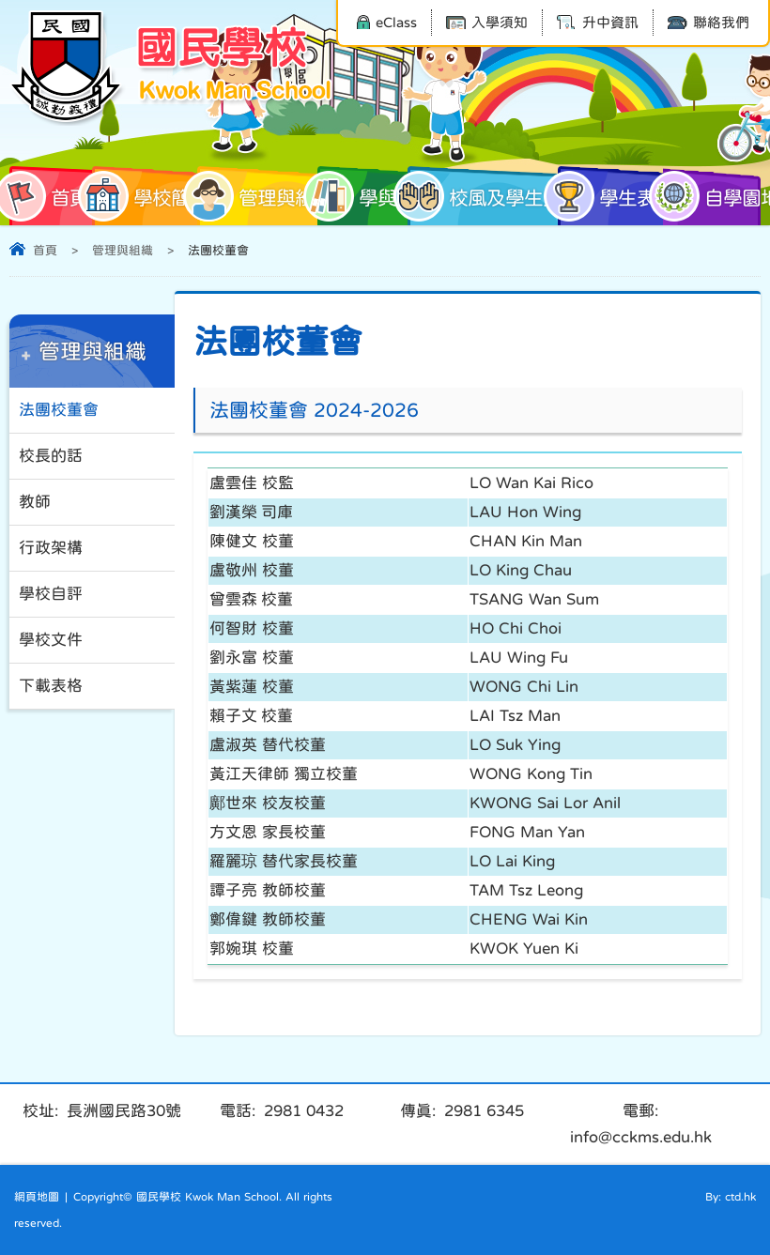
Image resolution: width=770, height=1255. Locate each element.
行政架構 (51, 548)
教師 (35, 502)
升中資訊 (598, 22)
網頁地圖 (36, 1196)
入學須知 (487, 22)
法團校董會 (59, 410)
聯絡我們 (708, 22)
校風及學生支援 (490, 196)
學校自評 (51, 594)
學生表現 (616, 196)
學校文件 (51, 640)
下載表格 (51, 686)
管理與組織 (264, 196)
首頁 (48, 196)
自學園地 (712, 196)
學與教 (366, 196)
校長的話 (51, 456)
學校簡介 (150, 196)
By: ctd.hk (730, 1196)
